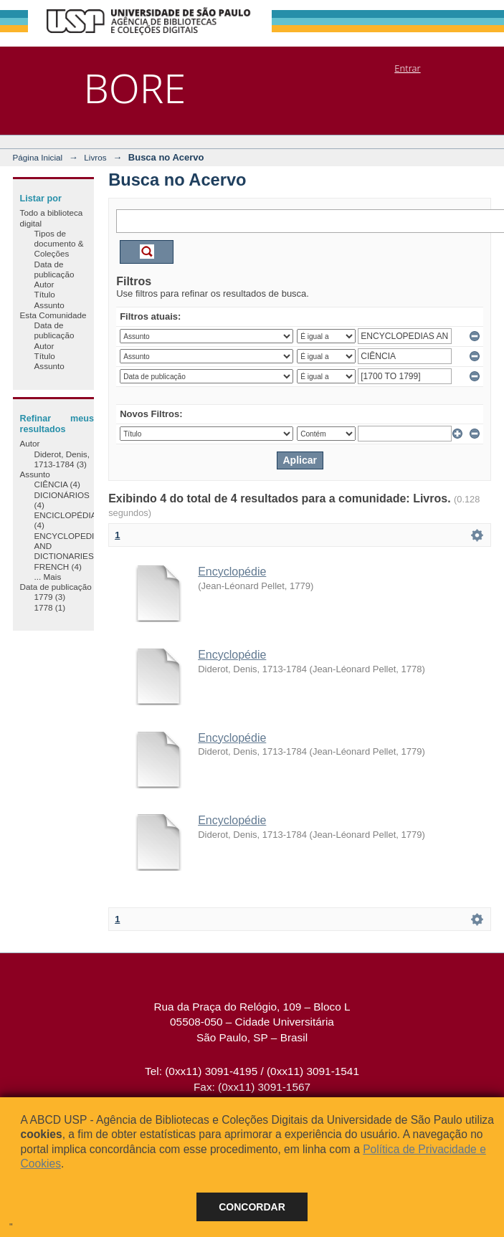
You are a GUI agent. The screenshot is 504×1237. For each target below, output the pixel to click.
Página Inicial (38, 157)
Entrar (407, 68)
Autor (44, 284)
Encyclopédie (232, 571)
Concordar (252, 1207)
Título (44, 294)
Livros (95, 157)
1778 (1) (50, 607)
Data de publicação (54, 269)
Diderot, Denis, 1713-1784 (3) (62, 459)
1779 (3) (50, 596)
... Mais (48, 576)
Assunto (49, 305)
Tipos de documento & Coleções (59, 244)
